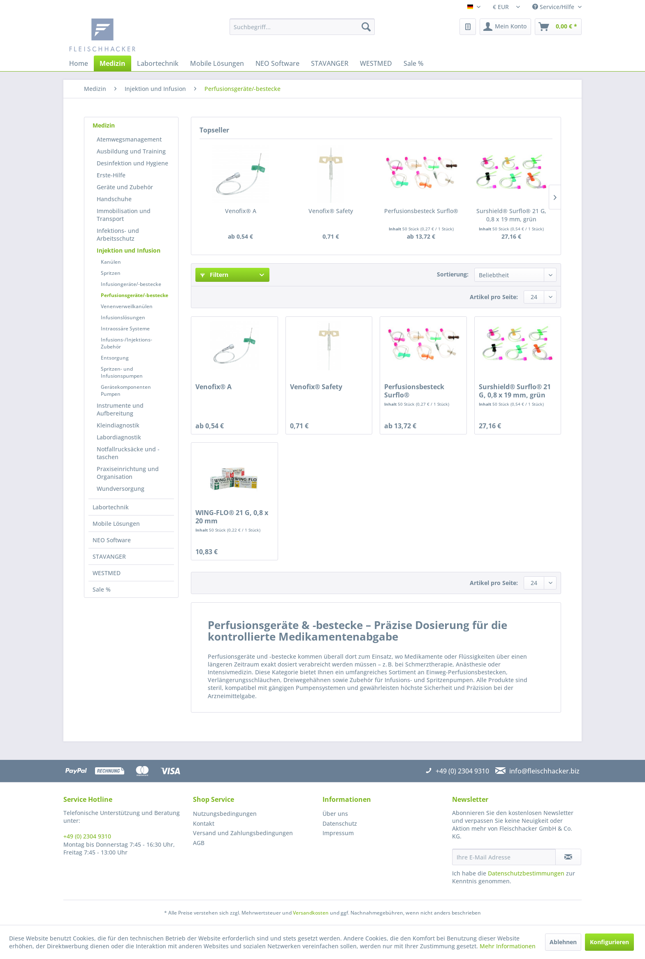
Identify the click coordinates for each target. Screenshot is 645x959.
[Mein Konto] (505, 27)
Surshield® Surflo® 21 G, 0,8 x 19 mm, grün (511, 215)
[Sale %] (413, 63)
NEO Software (112, 540)
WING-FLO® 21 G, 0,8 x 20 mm (231, 517)
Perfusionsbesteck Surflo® (421, 211)
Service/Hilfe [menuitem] (554, 7)
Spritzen (111, 272)
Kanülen (111, 261)
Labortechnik (111, 507)
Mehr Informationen (508, 946)
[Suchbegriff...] (302, 27)
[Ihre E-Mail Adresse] (504, 857)
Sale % (102, 589)
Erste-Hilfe (111, 175)
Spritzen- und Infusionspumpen (122, 372)
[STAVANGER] (329, 63)
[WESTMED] (376, 63)
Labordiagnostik (119, 437)
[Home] (78, 63)
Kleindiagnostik (118, 425)
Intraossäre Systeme (125, 328)
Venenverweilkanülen (127, 306)
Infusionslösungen (123, 317)
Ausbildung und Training (131, 151)
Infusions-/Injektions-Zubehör (126, 343)
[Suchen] (366, 27)
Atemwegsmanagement (129, 139)
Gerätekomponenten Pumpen (126, 390)
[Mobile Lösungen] (217, 63)
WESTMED (107, 573)
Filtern (214, 275)
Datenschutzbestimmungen (526, 873)
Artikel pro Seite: (494, 297)
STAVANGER (109, 556)
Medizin (104, 125)
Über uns (335, 813)
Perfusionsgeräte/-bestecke (134, 295)
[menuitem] (302, 27)
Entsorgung (115, 357)
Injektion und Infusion (128, 250)
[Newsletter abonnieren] (568, 857)
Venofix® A (240, 211)
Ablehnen (563, 942)
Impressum (338, 833)
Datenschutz (339, 823)
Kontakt (203, 823)
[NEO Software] (277, 63)
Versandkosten (311, 912)
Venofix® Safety (331, 211)
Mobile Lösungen (116, 523)
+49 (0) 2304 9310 (87, 836)
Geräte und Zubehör (125, 187)
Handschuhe (114, 199)
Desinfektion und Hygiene (132, 163)
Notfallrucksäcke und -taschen (128, 453)
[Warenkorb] (558, 27)
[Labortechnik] (157, 63)
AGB (198, 843)
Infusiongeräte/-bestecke (131, 284)
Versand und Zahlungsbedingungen (243, 833)
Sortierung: (453, 274)
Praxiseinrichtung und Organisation (128, 473)
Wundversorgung (120, 488)
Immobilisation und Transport (124, 215)
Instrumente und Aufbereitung (120, 409)
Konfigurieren (609, 942)
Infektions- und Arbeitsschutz (118, 234)
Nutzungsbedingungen (225, 813)
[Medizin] (112, 63)
